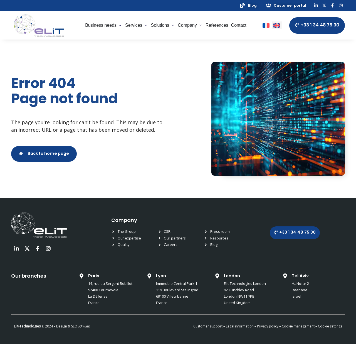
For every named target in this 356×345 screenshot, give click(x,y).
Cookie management (298, 327)
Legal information (240, 327)
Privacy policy (267, 327)
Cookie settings (330, 327)
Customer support (207, 327)
